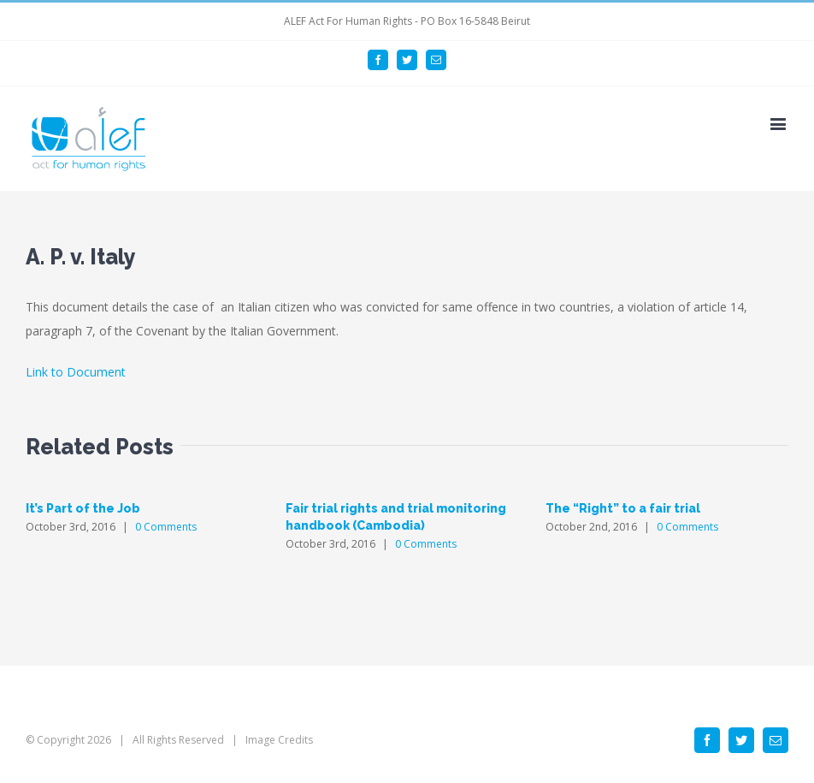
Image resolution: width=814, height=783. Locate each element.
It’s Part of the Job (83, 508)
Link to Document (76, 372)
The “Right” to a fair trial (623, 508)
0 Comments (166, 526)
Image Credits (279, 740)
